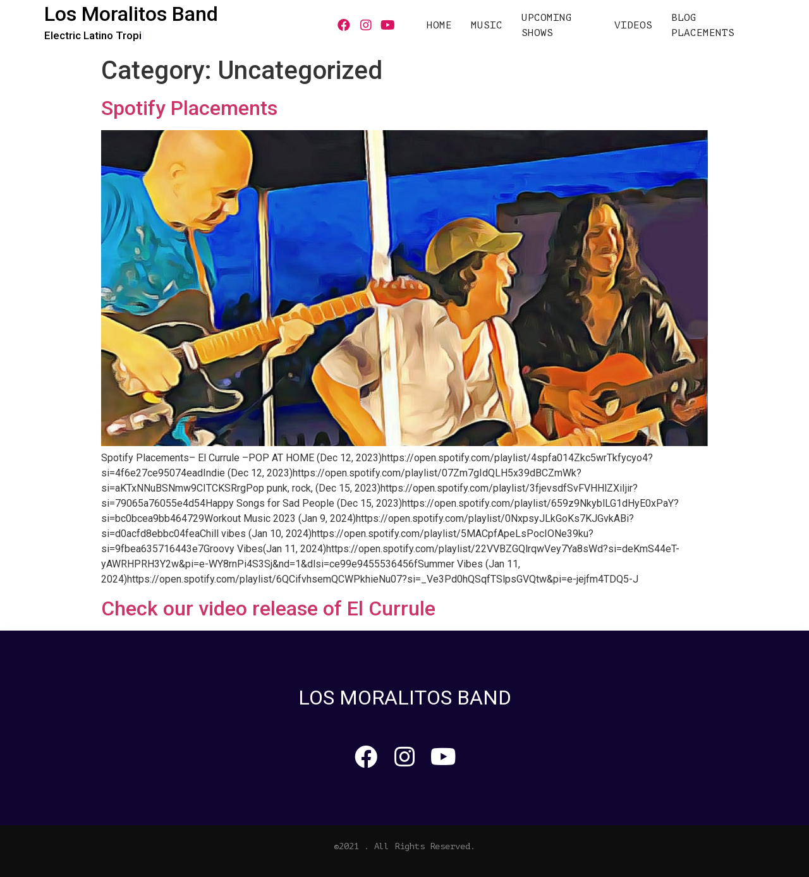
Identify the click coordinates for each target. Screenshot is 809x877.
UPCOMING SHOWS (546, 25)
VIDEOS (633, 25)
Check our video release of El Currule (268, 608)
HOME (439, 25)
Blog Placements (702, 25)
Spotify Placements (189, 108)
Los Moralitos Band (131, 14)
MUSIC (486, 25)
